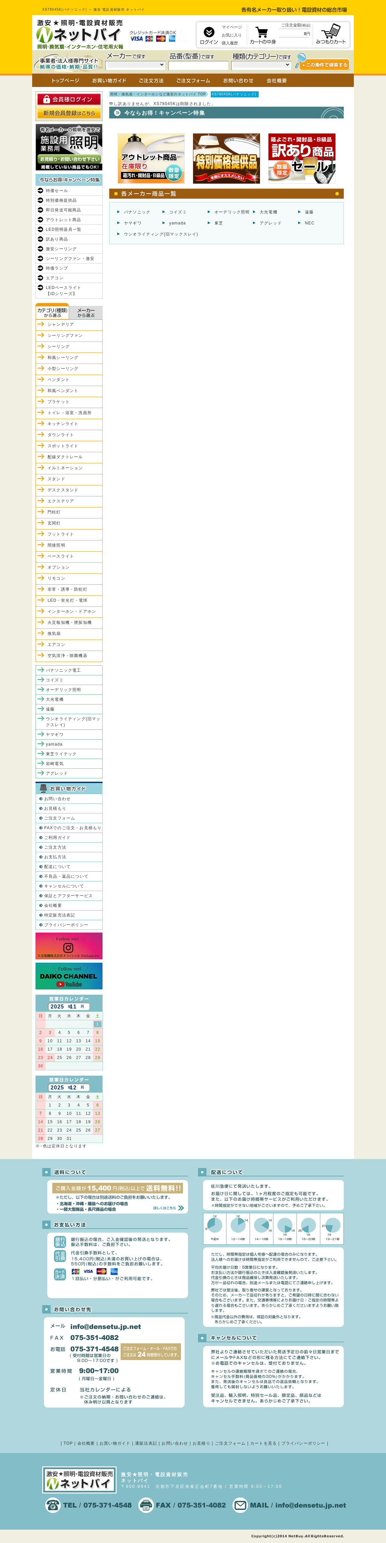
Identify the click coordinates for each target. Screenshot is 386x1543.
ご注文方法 (55, 847)
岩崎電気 (55, 763)
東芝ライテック (61, 754)
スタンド (56, 479)
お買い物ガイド (115, 1443)
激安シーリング (61, 249)
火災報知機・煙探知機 (70, 622)
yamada (177, 223)
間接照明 (56, 545)
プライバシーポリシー (66, 925)
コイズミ (178, 212)
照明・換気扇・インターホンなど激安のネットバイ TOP (158, 94)
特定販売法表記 (59, 915)
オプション (59, 567)
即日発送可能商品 (63, 210)
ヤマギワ (133, 223)
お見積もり (55, 808)
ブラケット (59, 401)
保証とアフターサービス (68, 895)
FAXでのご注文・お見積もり (73, 828)
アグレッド (271, 223)
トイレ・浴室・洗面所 (70, 412)
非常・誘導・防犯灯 (67, 589)
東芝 (218, 223)
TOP (68, 1443)
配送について (57, 866)
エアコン (55, 278)
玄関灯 (54, 523)
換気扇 (54, 633)
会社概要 (53, 905)
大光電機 (268, 212)
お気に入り (232, 35)
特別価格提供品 (61, 200)
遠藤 (309, 212)
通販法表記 (146, 1443)
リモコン (56, 578)
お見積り (201, 1443)
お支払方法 (55, 857)
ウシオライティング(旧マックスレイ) (161, 234)
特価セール (57, 190)
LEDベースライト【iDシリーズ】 (63, 290)
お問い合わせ (57, 798)
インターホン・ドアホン (72, 611)
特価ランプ (57, 268)
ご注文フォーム (59, 818)
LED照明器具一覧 (63, 229)
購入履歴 (230, 43)
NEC (310, 223)
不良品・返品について (66, 876)
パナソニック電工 (63, 670)
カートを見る (263, 1443)
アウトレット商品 (63, 219)
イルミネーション (65, 468)
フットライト (61, 534)
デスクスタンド (63, 490)
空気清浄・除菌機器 (67, 655)
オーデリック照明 (232, 212)
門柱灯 (54, 512)
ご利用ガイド (57, 837)
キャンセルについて (64, 886)
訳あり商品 (57, 239)
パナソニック (137, 212)
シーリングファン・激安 (70, 258)
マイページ (232, 27)
